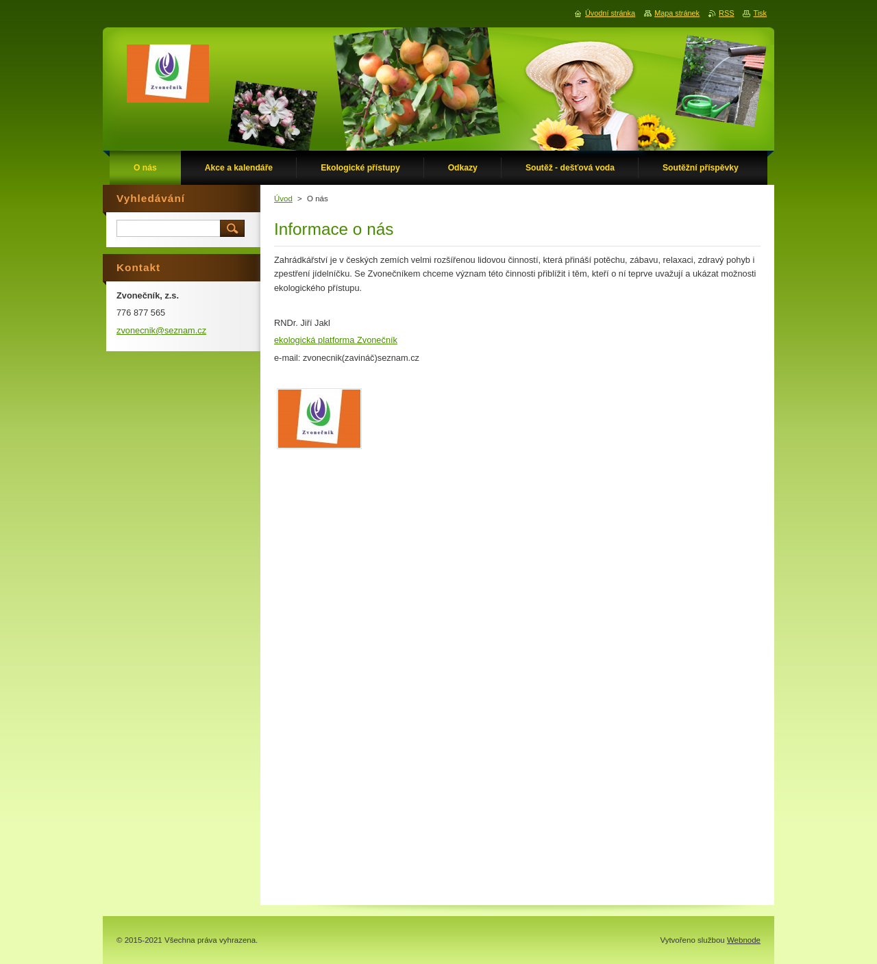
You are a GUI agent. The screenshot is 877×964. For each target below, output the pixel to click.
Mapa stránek (677, 13)
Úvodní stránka (610, 13)
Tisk (760, 13)
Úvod (283, 198)
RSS (726, 13)
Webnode (744, 940)
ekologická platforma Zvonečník (335, 340)
